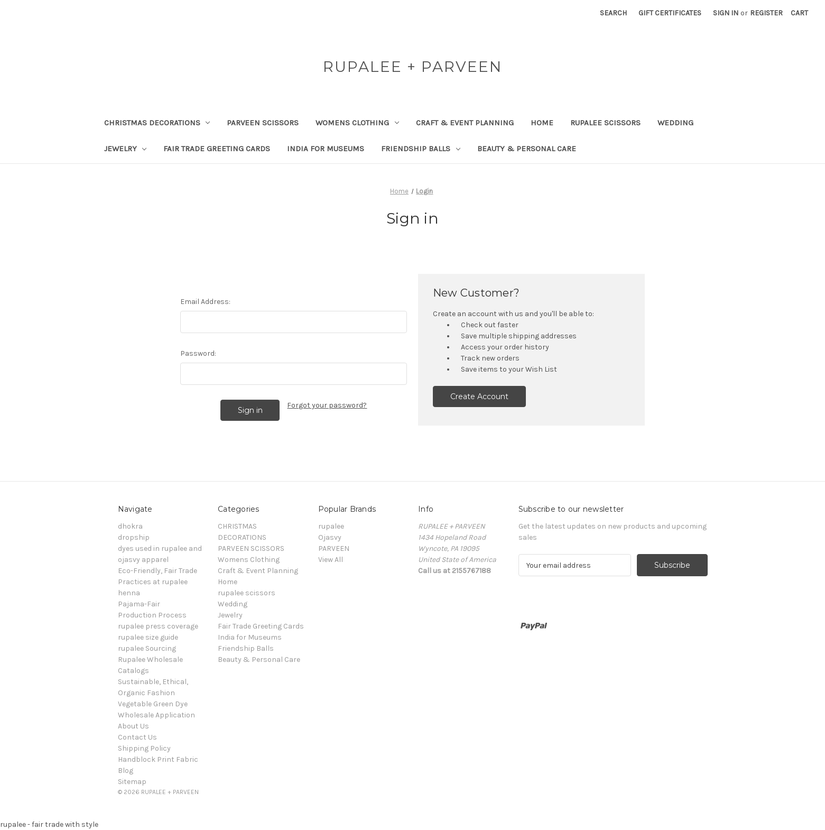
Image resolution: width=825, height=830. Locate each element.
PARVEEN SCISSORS (263, 122)
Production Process (152, 615)
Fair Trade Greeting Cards (216, 148)
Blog (125, 770)
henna (129, 592)
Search (613, 12)
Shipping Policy (144, 748)
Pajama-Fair (139, 604)
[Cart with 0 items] (799, 13)
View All (330, 559)
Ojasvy (329, 537)
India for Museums (325, 148)
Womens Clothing (357, 122)
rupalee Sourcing (147, 648)
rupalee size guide (148, 637)
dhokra (130, 526)
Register (766, 12)
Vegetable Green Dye (153, 703)
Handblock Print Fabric (158, 759)
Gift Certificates (669, 12)
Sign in (725, 12)
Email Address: (205, 301)
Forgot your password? (327, 405)
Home (542, 122)
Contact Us (137, 737)
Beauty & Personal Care (526, 148)
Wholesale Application (156, 715)
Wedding (675, 122)
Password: (198, 353)
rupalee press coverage (158, 626)
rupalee (331, 526)
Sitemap (132, 781)
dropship (134, 537)
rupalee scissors (605, 122)
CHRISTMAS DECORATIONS (157, 122)
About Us (133, 726)
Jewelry (125, 148)
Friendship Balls (420, 148)
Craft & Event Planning (465, 122)
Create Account (479, 396)
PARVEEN (333, 548)
